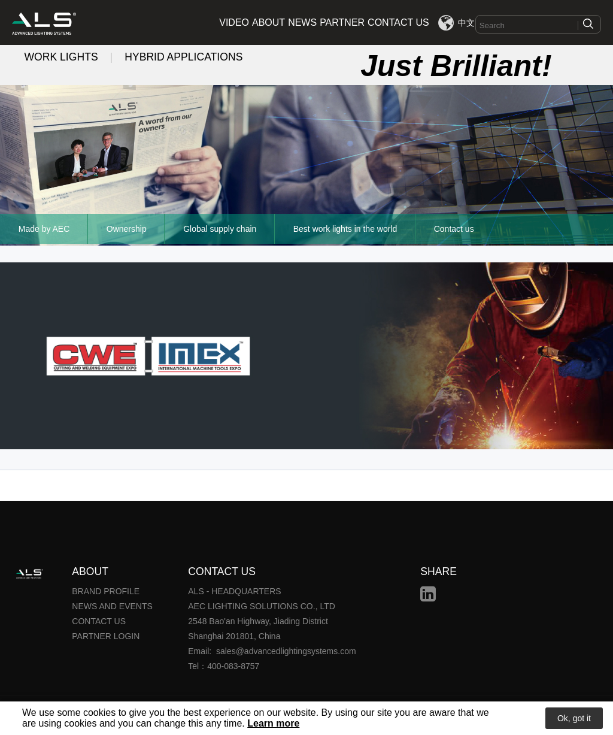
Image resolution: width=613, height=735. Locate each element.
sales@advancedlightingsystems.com (286, 651)
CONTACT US (398, 22)
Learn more (273, 723)
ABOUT (268, 22)
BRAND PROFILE (105, 591)
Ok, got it (574, 718)
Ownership (127, 229)
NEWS (302, 22)
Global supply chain (219, 229)
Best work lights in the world (345, 229)
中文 (466, 23)
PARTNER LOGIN (105, 636)
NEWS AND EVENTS (112, 606)
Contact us (454, 229)
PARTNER (342, 22)
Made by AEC (44, 229)
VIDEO (234, 22)
